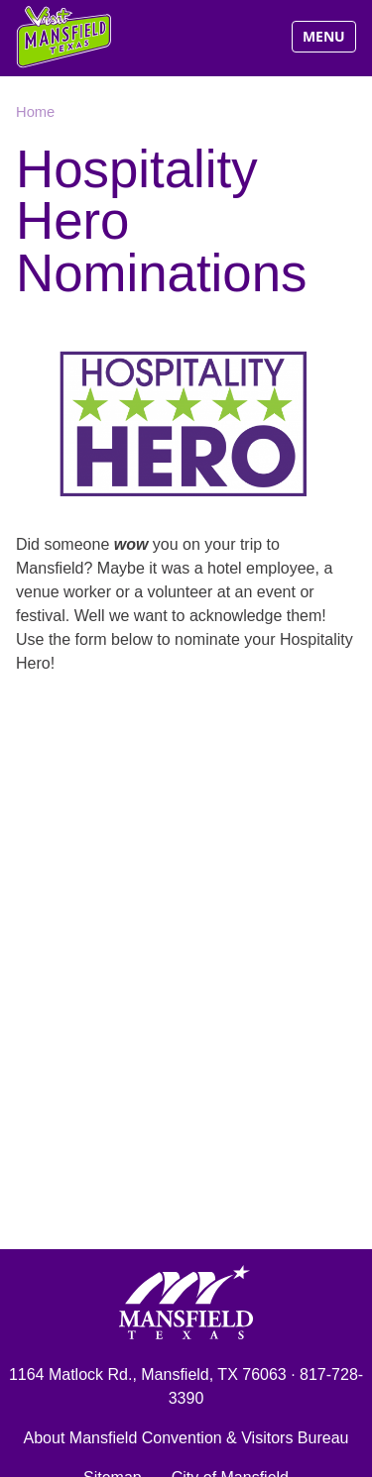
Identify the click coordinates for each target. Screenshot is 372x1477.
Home (35, 112)
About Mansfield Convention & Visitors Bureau (186, 1437)
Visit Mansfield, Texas (65, 37)
